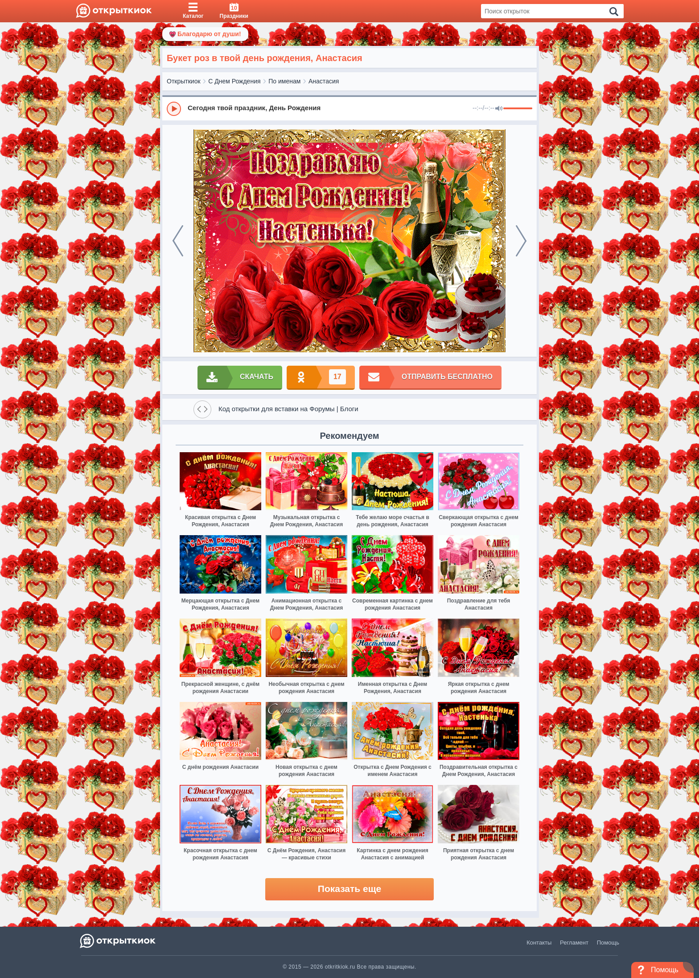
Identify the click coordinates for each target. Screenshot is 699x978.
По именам (284, 81)
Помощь (608, 942)
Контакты (538, 942)
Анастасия (323, 81)
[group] (349, 108)
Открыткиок (184, 81)
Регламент (574, 942)
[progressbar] (517, 109)
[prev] (177, 240)
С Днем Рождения (234, 81)
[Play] (174, 109)
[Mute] (498, 108)
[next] (521, 240)
